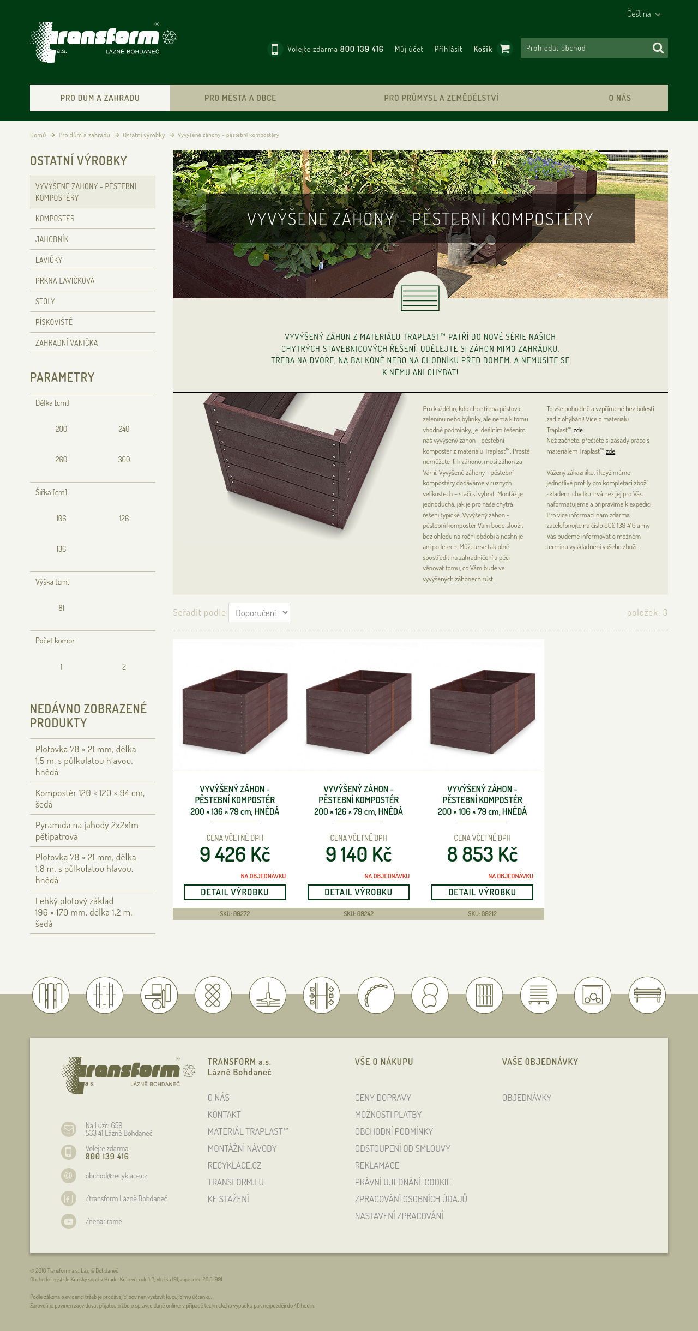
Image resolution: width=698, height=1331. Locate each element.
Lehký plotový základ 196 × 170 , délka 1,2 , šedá (84, 912)
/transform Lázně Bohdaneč (126, 1198)
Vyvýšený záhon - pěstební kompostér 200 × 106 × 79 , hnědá (482, 800)
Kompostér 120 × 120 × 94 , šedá (90, 798)
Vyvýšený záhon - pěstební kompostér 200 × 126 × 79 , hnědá (358, 800)
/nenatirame (104, 1221)
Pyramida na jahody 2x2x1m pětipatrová (87, 830)
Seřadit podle (199, 612)
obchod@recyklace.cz (116, 1175)
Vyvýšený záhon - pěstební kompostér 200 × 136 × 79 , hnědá (234, 800)
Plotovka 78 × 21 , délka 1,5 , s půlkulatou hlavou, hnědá (85, 760)
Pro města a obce (240, 98)
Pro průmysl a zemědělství (441, 98)
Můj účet (409, 48)
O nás (620, 98)
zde (578, 429)
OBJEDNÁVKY (527, 1097)
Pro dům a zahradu (100, 98)
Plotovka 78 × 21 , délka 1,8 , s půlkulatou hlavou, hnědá (85, 868)
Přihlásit (449, 48)
